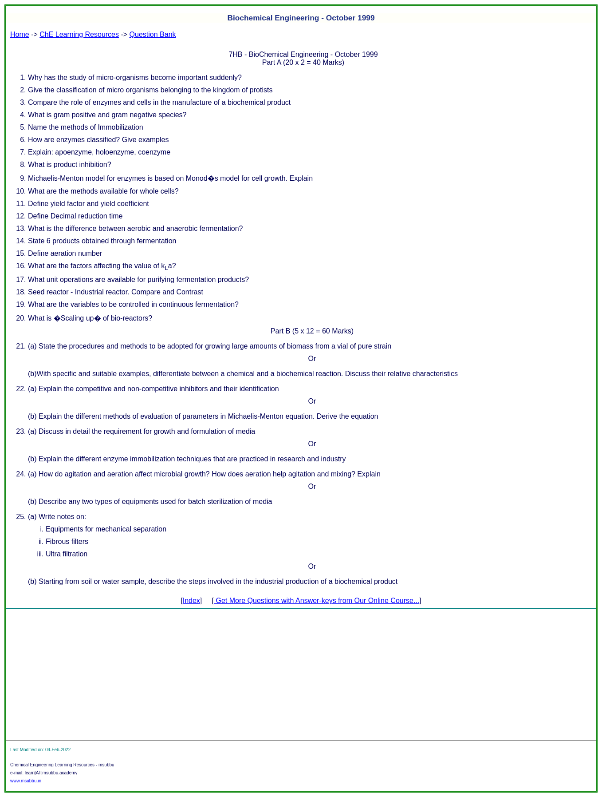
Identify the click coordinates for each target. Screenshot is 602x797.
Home (19, 34)
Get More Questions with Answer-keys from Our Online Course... (316, 600)
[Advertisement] (301, 674)
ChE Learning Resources (79, 34)
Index (191, 600)
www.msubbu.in (25, 780)
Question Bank (153, 34)
